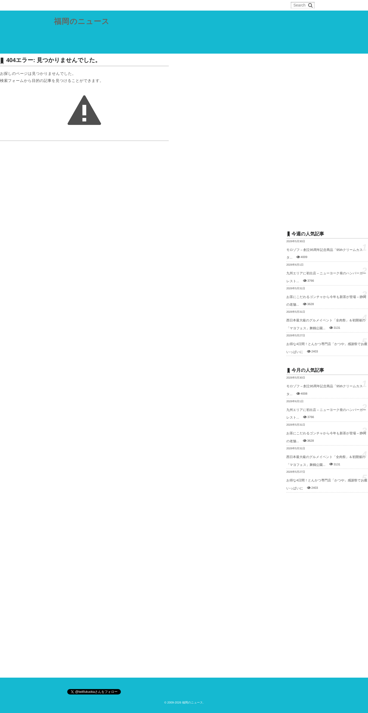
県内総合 (65, 47)
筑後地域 (173, 47)
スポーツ (197, 47)
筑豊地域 (148, 47)
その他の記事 (226, 47)
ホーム (68, 5)
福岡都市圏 (91, 47)
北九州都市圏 (121, 47)
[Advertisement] (327, 138)
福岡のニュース (82, 21)
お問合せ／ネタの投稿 (263, 47)
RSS (88, 5)
